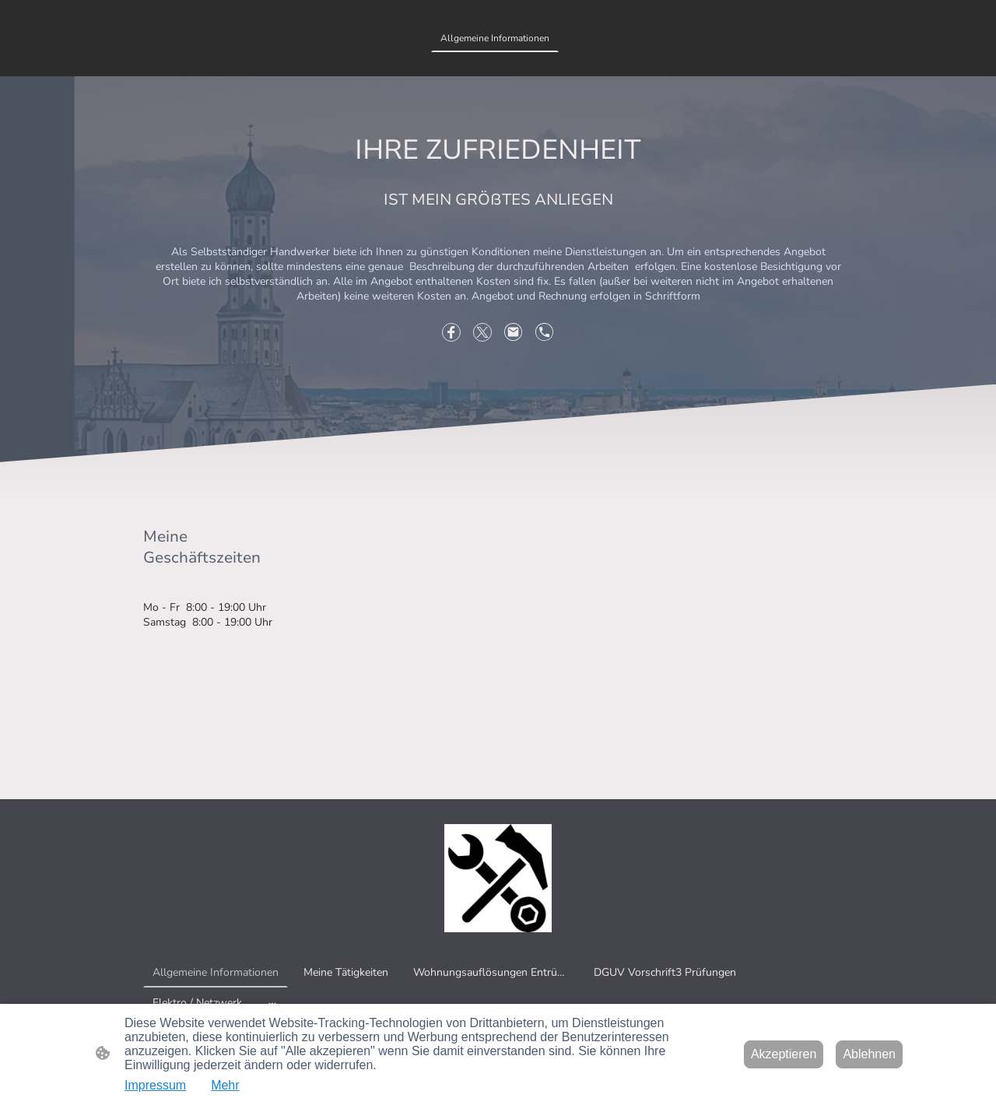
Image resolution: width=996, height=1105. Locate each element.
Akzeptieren (784, 1054)
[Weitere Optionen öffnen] (272, 1002)
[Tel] (544, 332)
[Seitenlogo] (498, 878)
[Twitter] (482, 332)
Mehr (225, 1085)
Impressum (155, 1085)
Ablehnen (869, 1054)
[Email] (513, 332)
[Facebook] (451, 332)
